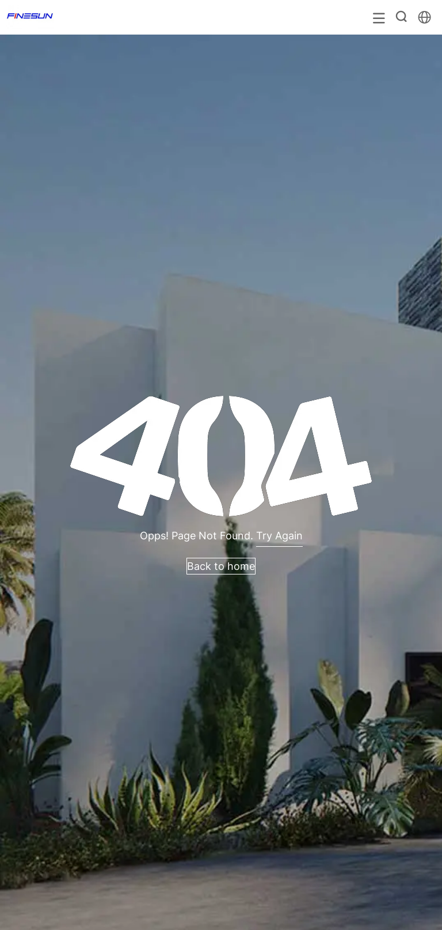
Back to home (221, 566)
